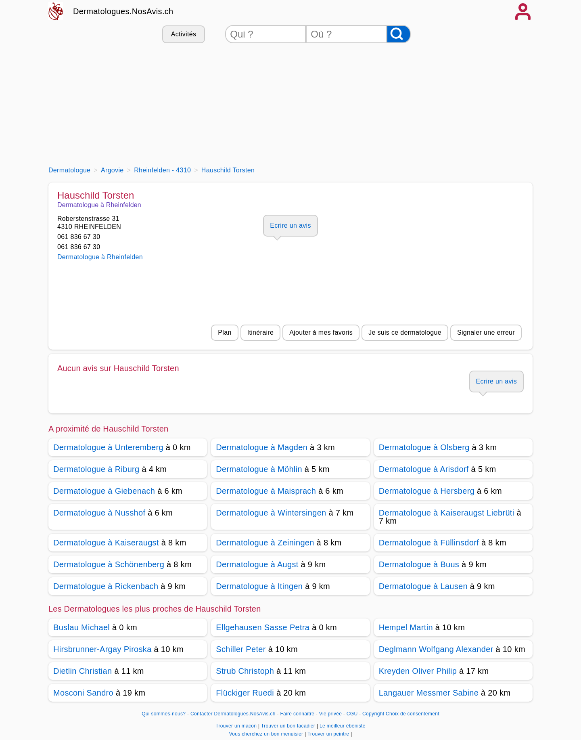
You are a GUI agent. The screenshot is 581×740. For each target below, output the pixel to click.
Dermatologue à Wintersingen (271, 512)
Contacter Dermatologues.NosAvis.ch (233, 714)
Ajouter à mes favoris (321, 332)
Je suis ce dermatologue (404, 332)
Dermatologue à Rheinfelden (100, 257)
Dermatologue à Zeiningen (265, 542)
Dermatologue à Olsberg (424, 447)
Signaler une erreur (486, 332)
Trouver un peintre (329, 734)
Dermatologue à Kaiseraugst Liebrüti (446, 512)
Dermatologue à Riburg (96, 469)
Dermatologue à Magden (261, 447)
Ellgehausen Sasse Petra (262, 627)
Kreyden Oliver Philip (418, 671)
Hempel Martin (406, 627)
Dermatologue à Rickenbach (105, 586)
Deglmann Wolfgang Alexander (436, 649)
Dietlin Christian (82, 671)
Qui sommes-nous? (164, 714)
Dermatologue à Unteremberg (108, 447)
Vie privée (330, 714)
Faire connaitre (297, 714)
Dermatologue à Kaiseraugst (106, 542)
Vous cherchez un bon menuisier (267, 734)
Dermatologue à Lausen (423, 586)
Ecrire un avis (290, 225)
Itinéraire (260, 332)
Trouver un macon (236, 726)
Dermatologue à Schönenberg (108, 564)
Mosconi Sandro (83, 692)
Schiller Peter (240, 649)
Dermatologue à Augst (257, 564)
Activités (183, 34)
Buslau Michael (81, 627)
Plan (224, 332)
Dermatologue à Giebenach (104, 490)
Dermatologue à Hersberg (426, 490)
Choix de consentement (412, 714)
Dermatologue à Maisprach (266, 490)
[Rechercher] (399, 34)
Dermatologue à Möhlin (259, 469)
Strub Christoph (245, 671)
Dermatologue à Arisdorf (424, 469)
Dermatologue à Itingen (259, 586)
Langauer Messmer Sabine (429, 692)
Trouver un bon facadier (289, 726)
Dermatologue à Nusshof (99, 512)
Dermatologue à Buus (419, 564)
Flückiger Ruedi (245, 692)
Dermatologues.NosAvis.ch (123, 11)
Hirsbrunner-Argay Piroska (102, 649)
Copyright (373, 714)
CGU (352, 714)
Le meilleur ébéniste (343, 726)
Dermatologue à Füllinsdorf (429, 542)
